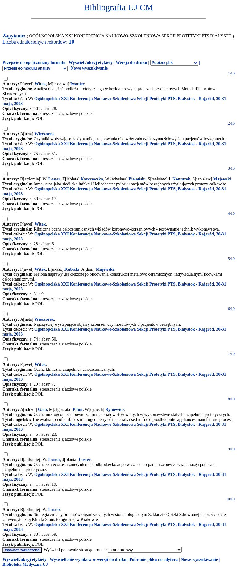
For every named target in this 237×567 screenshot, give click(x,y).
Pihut (78, 409)
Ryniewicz (114, 409)
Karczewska (92, 179)
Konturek (181, 179)
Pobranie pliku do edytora (153, 559)
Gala (42, 409)
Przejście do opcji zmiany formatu (34, 62)
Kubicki (71, 269)
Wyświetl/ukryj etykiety (91, 62)
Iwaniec (77, 84)
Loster (54, 179)
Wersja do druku (131, 62)
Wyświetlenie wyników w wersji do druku (88, 559)
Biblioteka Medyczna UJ (25, 564)
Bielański (137, 179)
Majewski (222, 179)
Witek (40, 84)
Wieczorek (44, 134)
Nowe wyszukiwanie (89, 68)
